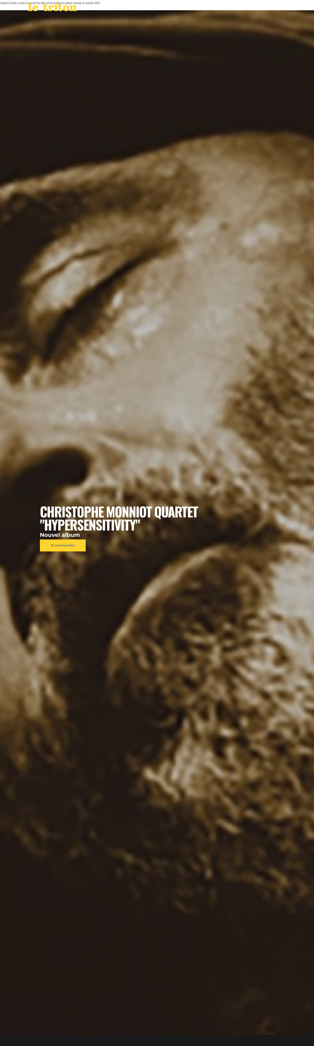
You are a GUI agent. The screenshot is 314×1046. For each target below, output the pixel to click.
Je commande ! (63, 545)
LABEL (206, 8)
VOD (220, 8)
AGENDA (188, 8)
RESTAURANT (239, 8)
